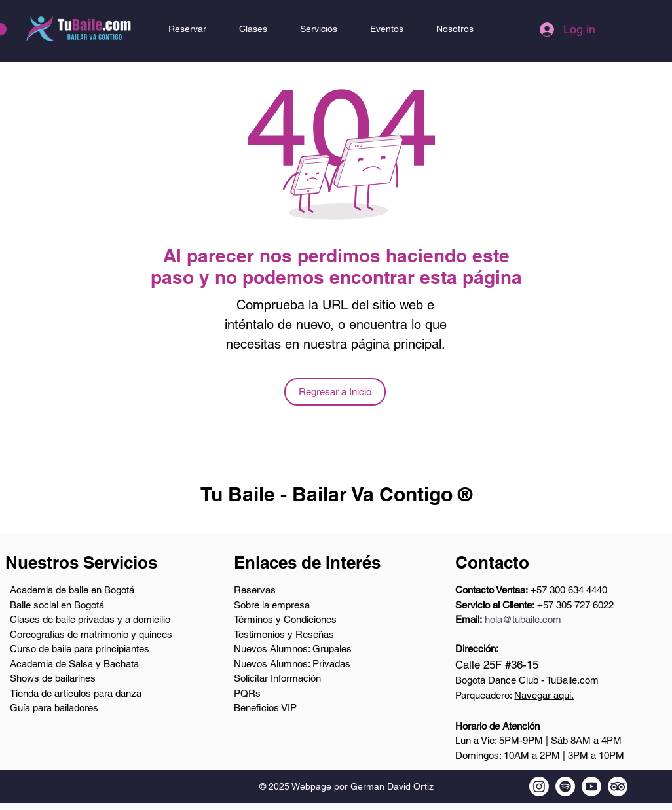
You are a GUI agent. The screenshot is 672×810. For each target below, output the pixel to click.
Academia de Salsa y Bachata (74, 663)
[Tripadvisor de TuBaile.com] (617, 786)
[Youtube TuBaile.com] (591, 786)
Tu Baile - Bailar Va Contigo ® (336, 494)
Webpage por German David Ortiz (362, 786)
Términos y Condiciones (285, 619)
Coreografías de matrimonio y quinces (91, 634)
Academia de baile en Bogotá (72, 589)
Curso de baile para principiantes (79, 648)
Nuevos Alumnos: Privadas (292, 663)
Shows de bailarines (53, 678)
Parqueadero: (514, 695)
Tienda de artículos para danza (75, 693)
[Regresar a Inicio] (335, 392)
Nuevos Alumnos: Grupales (293, 648)
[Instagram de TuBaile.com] (539, 786)
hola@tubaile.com (523, 619)
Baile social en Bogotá (57, 604)
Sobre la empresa (272, 604)
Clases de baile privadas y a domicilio (90, 619)
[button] (253, 28)
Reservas (255, 589)
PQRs (247, 693)
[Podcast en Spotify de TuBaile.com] (565, 786)
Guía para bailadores (54, 707)
